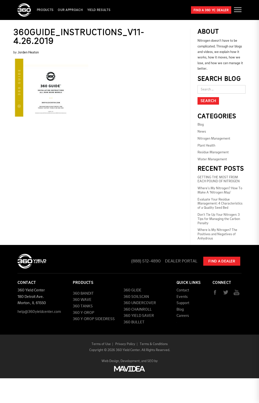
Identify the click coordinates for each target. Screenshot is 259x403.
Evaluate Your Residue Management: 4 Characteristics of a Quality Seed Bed (220, 204)
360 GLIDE (133, 290)
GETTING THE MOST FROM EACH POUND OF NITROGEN (219, 179)
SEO (150, 361)
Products (45, 10)
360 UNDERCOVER (140, 303)
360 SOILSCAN (136, 297)
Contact (182, 290)
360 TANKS (83, 306)
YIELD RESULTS (98, 10)
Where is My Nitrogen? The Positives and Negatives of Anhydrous (217, 234)
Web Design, (111, 361)
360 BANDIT (83, 294)
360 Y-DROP (83, 313)
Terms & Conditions (154, 344)
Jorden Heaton (28, 52)
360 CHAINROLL (138, 310)
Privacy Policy (125, 344)
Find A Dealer (221, 261)
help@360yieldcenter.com (39, 312)
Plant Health (206, 145)
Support (182, 303)
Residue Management (213, 152)
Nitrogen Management (214, 138)
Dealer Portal (181, 261)
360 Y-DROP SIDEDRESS (94, 319)
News (202, 131)
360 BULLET (134, 322)
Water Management (212, 159)
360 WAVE (82, 300)
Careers (182, 316)
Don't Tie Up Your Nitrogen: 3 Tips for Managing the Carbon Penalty (219, 219)
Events (182, 297)
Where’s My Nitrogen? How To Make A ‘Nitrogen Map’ (220, 190)
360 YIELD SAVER (139, 316)
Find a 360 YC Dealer (211, 10)
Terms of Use (101, 344)
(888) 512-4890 (146, 261)
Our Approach (70, 10)
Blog (201, 124)
